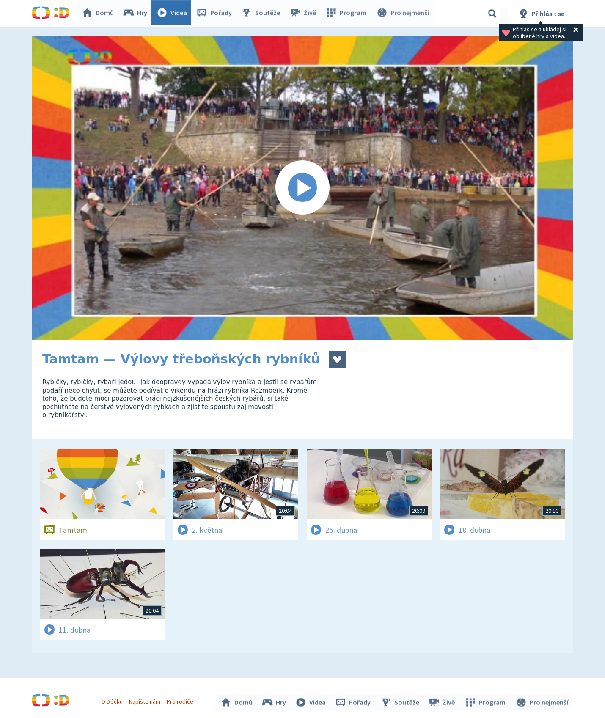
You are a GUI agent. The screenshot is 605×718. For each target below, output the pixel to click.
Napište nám (145, 700)
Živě (304, 13)
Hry (137, 13)
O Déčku (113, 700)
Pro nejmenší (403, 13)
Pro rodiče (181, 700)
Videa (174, 13)
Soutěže (263, 13)
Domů (99, 13)
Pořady (216, 13)
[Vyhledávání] (492, 13)
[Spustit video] (302, 188)
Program (347, 13)
